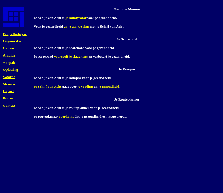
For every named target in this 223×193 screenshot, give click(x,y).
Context (9, 105)
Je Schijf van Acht (47, 86)
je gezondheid (108, 86)
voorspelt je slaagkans (71, 56)
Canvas (8, 48)
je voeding (85, 86)
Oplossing (10, 70)
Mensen (9, 84)
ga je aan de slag (76, 26)
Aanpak (9, 63)
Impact (8, 91)
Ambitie (9, 55)
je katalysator (76, 18)
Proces (8, 98)
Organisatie (12, 41)
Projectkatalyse (15, 34)
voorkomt (66, 116)
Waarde (9, 77)
